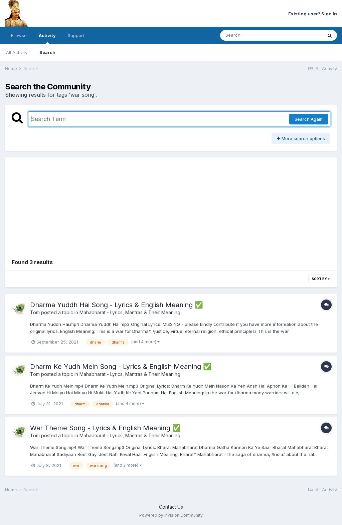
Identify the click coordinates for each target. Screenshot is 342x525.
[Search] (253, 35)
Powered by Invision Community (171, 515)
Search (47, 52)
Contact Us (171, 507)
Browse (19, 35)
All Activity (16, 52)
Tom (35, 312)
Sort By (321, 279)
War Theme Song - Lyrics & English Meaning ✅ (105, 428)
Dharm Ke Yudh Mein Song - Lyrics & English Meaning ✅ (120, 367)
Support (76, 35)
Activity (47, 38)
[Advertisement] (171, 204)
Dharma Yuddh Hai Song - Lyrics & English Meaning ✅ (116, 305)
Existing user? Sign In (312, 13)
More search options (301, 138)
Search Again (309, 119)
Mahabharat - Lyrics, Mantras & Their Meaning (129, 312)
